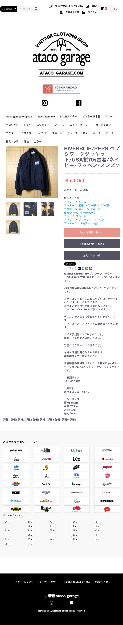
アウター (11, 133)
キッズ (97, 133)
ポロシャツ (12, 125)
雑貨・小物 (12, 141)
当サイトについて (24, 582)
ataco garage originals (19, 116)
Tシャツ (110, 116)
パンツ (43, 133)
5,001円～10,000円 (99, 205)
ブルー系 (95, 209)
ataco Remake (46, 116)
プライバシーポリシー (48, 582)
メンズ (82, 202)
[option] (32, 172)
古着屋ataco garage (61, 596)
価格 (26, 141)
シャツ (27, 125)
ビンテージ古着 (91, 116)
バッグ (109, 133)
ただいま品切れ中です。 (92, 232)
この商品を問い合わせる (92, 244)
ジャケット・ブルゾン (91, 220)
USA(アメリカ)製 (88, 223)
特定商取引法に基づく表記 (77, 582)
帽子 (85, 133)
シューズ (72, 133)
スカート (57, 133)
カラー (38, 141)
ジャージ (59, 125)
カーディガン (103, 125)
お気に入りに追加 (92, 255)
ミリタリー (27, 133)
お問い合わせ (101, 582)
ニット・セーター (80, 125)
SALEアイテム (68, 116)
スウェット (43, 125)
